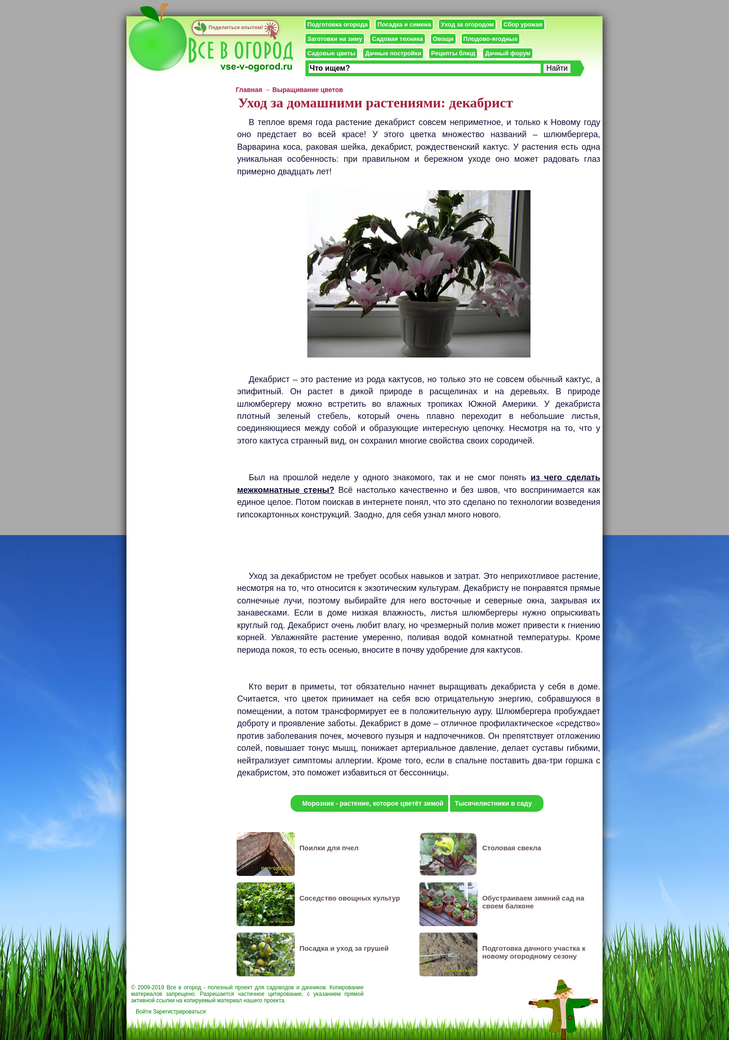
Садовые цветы (331, 53)
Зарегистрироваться (179, 1011)
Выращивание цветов (307, 89)
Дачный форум (507, 53)
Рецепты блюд (453, 53)
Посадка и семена (404, 24)
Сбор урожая (523, 24)
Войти (144, 1011)
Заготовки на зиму (334, 38)
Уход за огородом (467, 24)
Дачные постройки (393, 53)
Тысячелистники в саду (493, 803)
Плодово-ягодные (491, 38)
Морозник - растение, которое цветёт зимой (373, 803)
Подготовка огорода (337, 24)
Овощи (443, 38)
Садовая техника (397, 38)
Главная (249, 89)
